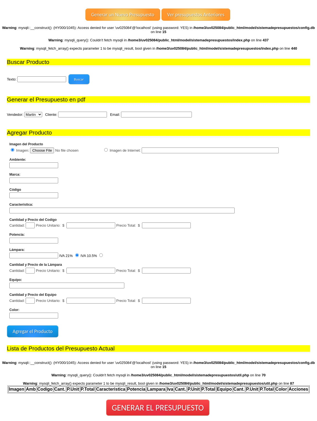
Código (15, 190)
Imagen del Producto (26, 144)
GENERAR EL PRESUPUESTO (158, 408)
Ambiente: (17, 160)
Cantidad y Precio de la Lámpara (35, 265)
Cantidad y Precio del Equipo (33, 295)
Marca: (14, 174)
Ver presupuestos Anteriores (195, 15)
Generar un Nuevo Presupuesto (122, 15)
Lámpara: (17, 250)
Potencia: (17, 235)
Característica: (21, 205)
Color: (14, 310)
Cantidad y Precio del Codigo (33, 220)
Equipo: (15, 280)
